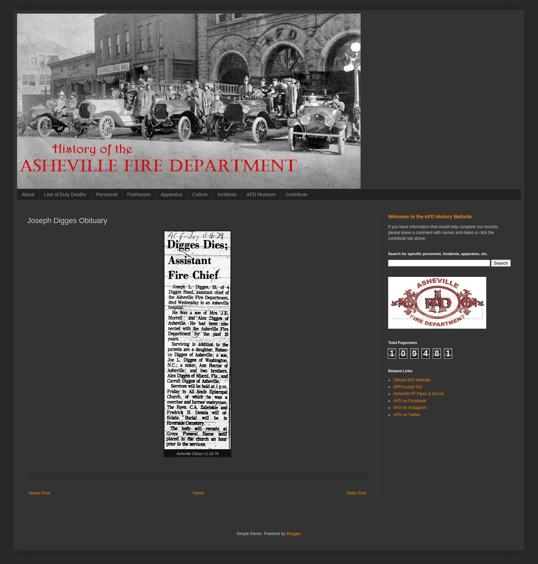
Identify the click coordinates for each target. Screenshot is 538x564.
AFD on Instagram (409, 407)
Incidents (227, 194)
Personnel (106, 194)
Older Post (356, 493)
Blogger (293, 533)
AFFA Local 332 (407, 387)
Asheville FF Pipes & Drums (418, 393)
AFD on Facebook (409, 400)
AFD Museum (261, 194)
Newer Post (39, 493)
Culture (200, 194)
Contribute (296, 194)
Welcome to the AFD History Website (430, 216)
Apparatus (172, 194)
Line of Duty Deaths (65, 194)
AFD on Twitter (406, 414)
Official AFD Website (412, 380)
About (28, 194)
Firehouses (139, 194)
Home (198, 493)
